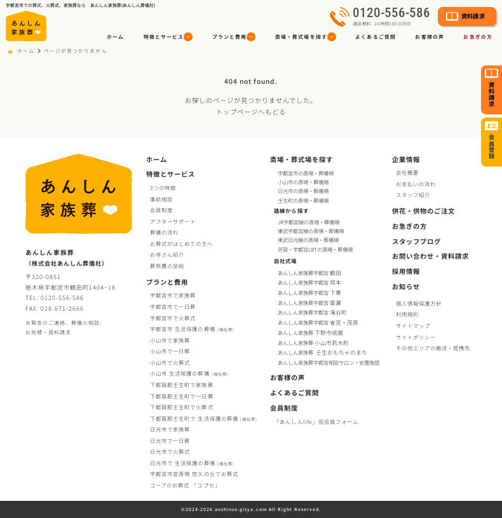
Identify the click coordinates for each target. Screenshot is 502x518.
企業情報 (406, 159)
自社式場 (285, 260)
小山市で (170, 340)
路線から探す (291, 210)
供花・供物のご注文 (423, 211)
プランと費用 (167, 282)
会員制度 (161, 210)
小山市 (189, 373)
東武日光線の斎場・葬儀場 (308, 239)
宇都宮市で (173, 295)
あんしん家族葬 (311, 332)
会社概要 (407, 172)
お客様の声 (429, 36)
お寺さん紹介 (167, 254)
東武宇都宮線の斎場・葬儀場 (311, 231)
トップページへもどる (251, 111)
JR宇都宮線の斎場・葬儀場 (308, 222)
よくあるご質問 (375, 36)
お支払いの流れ (416, 183)
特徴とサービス (170, 174)
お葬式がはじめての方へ (181, 243)
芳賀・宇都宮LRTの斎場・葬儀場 (315, 249)
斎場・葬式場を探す (301, 159)
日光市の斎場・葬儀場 (303, 190)
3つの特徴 (163, 187)
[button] (168, 37)
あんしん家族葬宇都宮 (310, 272)
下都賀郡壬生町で (181, 384)
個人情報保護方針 (419, 303)
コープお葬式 (185, 485)
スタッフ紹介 (413, 194)
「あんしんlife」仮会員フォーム (316, 421)
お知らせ (406, 286)
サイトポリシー (416, 337)
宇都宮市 (192, 328)
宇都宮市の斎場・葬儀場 (306, 173)
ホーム (115, 36)
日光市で (170, 429)
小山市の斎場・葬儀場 (303, 182)
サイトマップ (413, 325)
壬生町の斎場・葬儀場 (303, 200)
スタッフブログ (416, 241)
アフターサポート (173, 221)
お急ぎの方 (409, 226)
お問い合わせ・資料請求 (430, 256)
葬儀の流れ (164, 232)
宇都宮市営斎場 (194, 473)
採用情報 (406, 271)
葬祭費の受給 (167, 265)
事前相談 (161, 199)
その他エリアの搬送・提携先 (433, 347)
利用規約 (407, 314)
